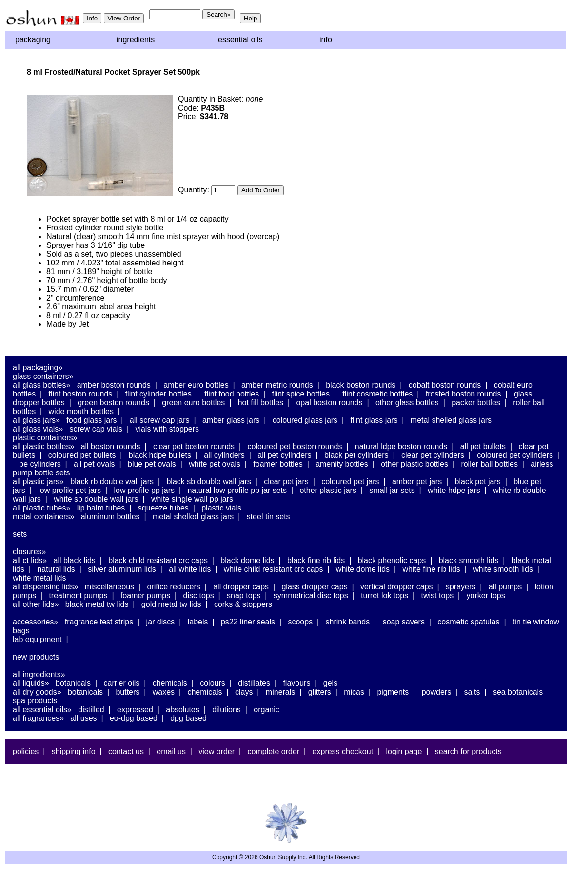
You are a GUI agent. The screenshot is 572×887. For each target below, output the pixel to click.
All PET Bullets (483, 446)
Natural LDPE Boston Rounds (401, 446)
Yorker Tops (486, 595)
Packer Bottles (476, 402)
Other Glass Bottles (407, 402)
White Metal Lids (39, 578)
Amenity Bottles (342, 464)
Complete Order (273, 751)
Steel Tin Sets (268, 516)
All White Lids (190, 569)
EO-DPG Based (134, 718)
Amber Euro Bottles (195, 385)
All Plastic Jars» (38, 481)
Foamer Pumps (145, 595)
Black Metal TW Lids (97, 604)
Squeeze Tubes (163, 508)
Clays (244, 692)
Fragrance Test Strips (99, 622)
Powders (436, 692)
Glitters (319, 692)
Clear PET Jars (286, 481)
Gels (330, 683)
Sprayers (460, 587)
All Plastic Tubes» (41, 508)
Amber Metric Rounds (277, 385)
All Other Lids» (36, 604)
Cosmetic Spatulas (468, 622)
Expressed (135, 709)
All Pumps (505, 587)
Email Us (171, 751)
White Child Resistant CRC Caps (273, 569)
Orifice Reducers (173, 587)
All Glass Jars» (36, 420)
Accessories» (35, 622)
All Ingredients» (39, 674)
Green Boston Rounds (113, 402)
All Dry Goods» (37, 692)
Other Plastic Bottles (414, 464)
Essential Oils (240, 40)
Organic (266, 709)
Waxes (164, 692)
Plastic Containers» (45, 438)
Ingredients (136, 40)
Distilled (91, 709)
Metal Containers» (43, 516)
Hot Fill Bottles (260, 402)
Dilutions (226, 709)
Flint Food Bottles (231, 394)
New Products (36, 657)
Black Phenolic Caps (392, 560)
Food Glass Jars (91, 420)
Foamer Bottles (277, 464)
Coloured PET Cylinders (515, 455)
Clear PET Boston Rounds (194, 446)
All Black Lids (75, 560)
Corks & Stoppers (243, 604)
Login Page (404, 751)
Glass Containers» (43, 376)
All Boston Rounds (110, 446)
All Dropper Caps (241, 587)
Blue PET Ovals (152, 464)
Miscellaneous (109, 587)
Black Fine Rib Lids (316, 560)
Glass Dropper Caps (314, 587)
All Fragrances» (38, 718)
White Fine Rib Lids (431, 569)
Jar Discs (160, 622)
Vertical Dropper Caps (396, 587)
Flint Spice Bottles (301, 394)
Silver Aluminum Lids (122, 569)
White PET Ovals (214, 464)
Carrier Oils (122, 683)
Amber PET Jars (417, 481)
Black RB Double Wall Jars (112, 481)
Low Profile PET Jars (69, 490)
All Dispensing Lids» (45, 587)
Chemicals (170, 683)
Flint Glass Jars (374, 420)
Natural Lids (56, 569)
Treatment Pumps (78, 595)
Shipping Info (74, 751)
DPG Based (188, 718)
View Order (216, 751)
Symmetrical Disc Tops (311, 595)
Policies (26, 751)
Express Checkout (343, 751)
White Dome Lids (363, 569)
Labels (198, 622)
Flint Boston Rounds (81, 394)
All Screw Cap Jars (160, 420)
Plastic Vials (221, 508)
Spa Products (35, 701)
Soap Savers (404, 622)
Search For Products (468, 751)
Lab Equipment (37, 639)
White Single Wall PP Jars (192, 499)
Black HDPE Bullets (160, 455)
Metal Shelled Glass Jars (451, 420)
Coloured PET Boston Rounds (295, 446)
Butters (127, 692)
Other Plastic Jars (327, 490)
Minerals (280, 692)
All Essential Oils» (42, 709)
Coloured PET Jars (350, 481)
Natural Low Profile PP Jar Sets (237, 490)
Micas (354, 692)
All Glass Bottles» (41, 385)
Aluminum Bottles (110, 516)
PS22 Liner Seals (248, 622)
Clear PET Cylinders (432, 455)
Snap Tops (243, 595)
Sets (20, 534)
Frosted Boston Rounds (463, 394)
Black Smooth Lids (469, 560)
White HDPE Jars (454, 490)
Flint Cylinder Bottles (158, 394)
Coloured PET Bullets (82, 455)
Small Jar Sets (391, 490)
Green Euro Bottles (193, 402)
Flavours (296, 683)
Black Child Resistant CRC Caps (158, 560)
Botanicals (73, 683)
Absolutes (182, 709)
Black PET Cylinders (356, 455)
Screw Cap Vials (96, 429)
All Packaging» (37, 367)
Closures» (29, 551)
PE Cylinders (39, 464)
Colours (212, 683)
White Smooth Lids (503, 569)
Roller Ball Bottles (489, 464)
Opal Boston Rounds (329, 402)
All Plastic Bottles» (43, 446)
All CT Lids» (30, 560)
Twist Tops (437, 595)
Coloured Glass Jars (305, 420)
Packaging (33, 40)
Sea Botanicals (518, 692)
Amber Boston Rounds (114, 385)
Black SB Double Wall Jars (208, 481)
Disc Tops (198, 595)
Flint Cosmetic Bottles (377, 394)
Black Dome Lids (247, 560)
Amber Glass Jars (230, 420)
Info (325, 40)
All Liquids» (31, 683)
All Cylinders (224, 455)
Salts (472, 692)
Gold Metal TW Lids (171, 604)
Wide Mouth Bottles (81, 411)
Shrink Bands (348, 622)
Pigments (393, 692)
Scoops (300, 622)
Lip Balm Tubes (101, 508)
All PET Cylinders (284, 455)
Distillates (254, 683)
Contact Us (126, 751)
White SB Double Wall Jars (96, 499)
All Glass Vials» (38, 429)
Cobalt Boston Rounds (445, 385)
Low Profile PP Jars (144, 490)
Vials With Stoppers (167, 429)
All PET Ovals (94, 464)
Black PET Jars (478, 481)
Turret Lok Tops (384, 595)
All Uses (83, 718)
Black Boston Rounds (360, 385)
